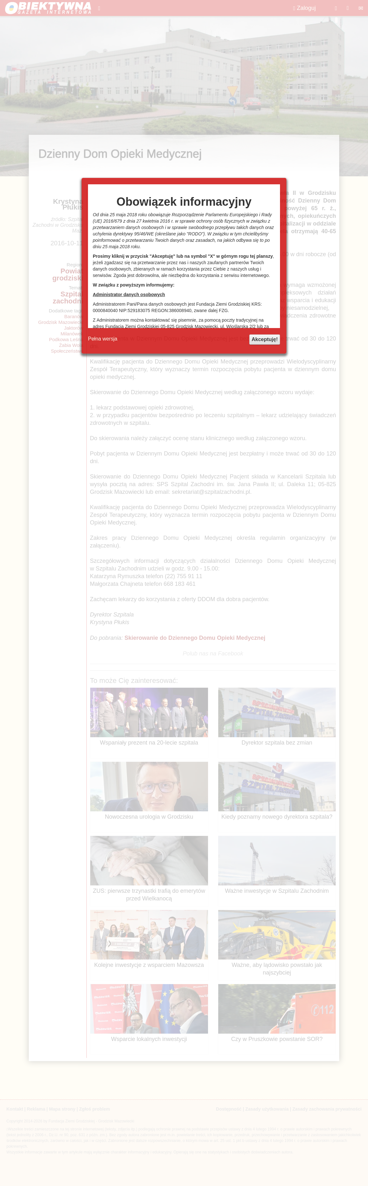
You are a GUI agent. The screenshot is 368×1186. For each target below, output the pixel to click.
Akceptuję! (265, 339)
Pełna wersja (102, 338)
